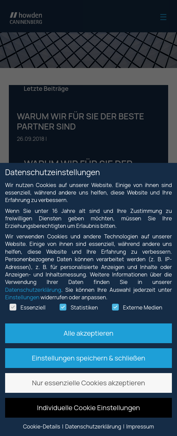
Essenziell (28, 307)
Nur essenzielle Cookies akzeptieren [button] (88, 382)
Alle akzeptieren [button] (88, 333)
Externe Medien (137, 307)
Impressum (140, 426)
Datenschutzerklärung (33, 290)
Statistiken (79, 307)
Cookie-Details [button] (42, 426)
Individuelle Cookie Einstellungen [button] (88, 407)
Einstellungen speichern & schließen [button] (88, 358)
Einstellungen (22, 297)
